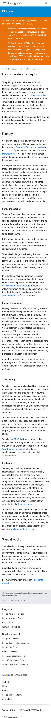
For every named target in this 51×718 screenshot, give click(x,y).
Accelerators (7, 622)
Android (5, 682)
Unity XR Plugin (17, 38)
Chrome (5, 686)
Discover (7, 11)
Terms (5, 710)
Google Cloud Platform (12, 695)
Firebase (6, 690)
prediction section (10, 295)
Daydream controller (36, 95)
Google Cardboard (19, 32)
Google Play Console (11, 647)
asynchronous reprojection (14, 285)
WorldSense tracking (12, 449)
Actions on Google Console (13, 656)
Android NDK (40, 35)
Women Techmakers (11, 627)
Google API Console (10, 638)
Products (14, 69)
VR (15, 3)
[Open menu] (4, 3)
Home (4, 69)
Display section (25, 504)
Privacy (13, 710)
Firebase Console (9, 651)
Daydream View (18, 43)
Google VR (25, 69)
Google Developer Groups (13, 614)
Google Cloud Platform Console (15, 643)
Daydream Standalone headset (30, 147)
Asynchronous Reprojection (21, 529)
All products (7, 699)
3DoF (16, 439)
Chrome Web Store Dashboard (15, 664)
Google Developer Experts (13, 618)
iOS (32, 35)
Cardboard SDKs (21, 35)
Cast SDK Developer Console (14, 660)
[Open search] (46, 3)
